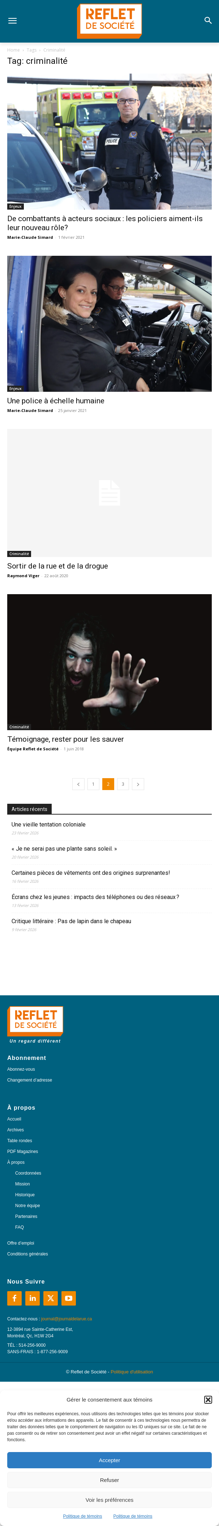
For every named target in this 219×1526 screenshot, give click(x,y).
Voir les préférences (110, 1500)
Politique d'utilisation (132, 1371)
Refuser (109, 1480)
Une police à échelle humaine (55, 400)
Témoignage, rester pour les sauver (65, 739)
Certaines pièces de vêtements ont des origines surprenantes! (91, 872)
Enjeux (15, 206)
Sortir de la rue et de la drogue (57, 566)
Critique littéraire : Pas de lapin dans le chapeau (72, 921)
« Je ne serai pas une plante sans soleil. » (64, 848)
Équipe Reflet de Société (33, 748)
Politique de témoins (82, 1516)
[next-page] (138, 784)
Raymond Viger (23, 575)
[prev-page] (78, 784)
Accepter (109, 1460)
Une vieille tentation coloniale (49, 824)
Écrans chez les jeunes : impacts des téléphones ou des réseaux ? (95, 897)
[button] (208, 1399)
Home (13, 50)
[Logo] (109, 21)
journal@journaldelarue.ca (66, 1318)
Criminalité (19, 553)
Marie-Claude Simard (30, 237)
